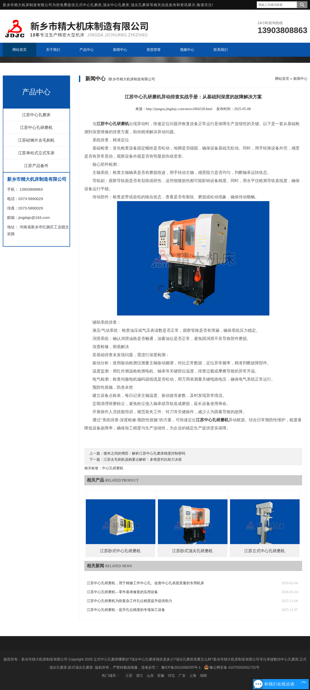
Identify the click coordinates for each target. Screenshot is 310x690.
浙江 (139, 675)
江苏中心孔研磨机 (36, 127)
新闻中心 (300, 79)
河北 (171, 675)
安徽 (160, 675)
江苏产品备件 (36, 165)
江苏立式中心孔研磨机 (264, 551)
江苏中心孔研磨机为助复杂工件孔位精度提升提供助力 (129, 601)
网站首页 (282, 79)
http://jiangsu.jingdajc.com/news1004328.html (179, 109)
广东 (182, 675)
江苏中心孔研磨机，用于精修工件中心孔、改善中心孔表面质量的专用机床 (145, 583)
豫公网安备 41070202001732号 (231, 667)
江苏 (129, 675)
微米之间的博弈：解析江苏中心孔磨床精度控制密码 (144, 453)
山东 (150, 675)
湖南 (203, 675)
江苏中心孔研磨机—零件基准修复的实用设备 (122, 592)
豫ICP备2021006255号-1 (181, 667)
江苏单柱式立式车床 (36, 153)
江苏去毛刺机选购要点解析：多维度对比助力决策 (143, 459)
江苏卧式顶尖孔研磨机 (192, 551)
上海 (192, 675)
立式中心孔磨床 (88, 5)
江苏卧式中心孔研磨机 (120, 551)
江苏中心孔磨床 (36, 115)
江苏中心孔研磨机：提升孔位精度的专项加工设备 (126, 610)
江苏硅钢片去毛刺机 (36, 140)
